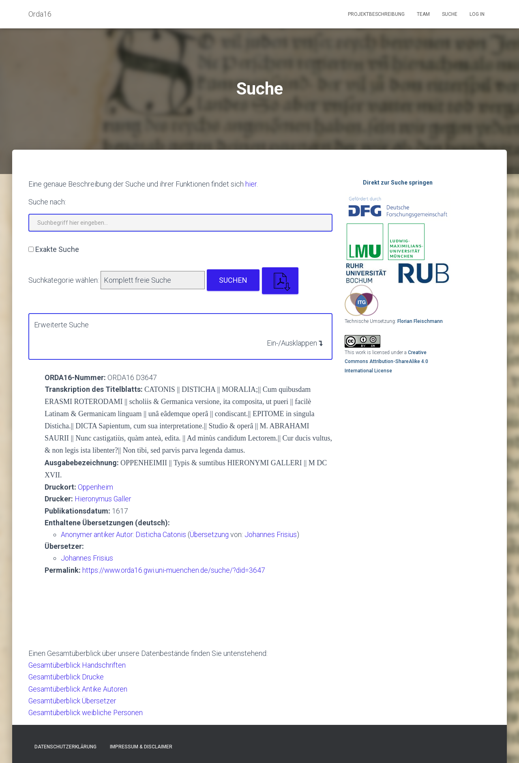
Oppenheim (96, 486)
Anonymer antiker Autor (97, 534)
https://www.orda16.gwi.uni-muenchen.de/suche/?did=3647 (176, 569)
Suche (449, 14)
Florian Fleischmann (420, 321)
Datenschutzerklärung (65, 745)
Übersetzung (211, 534)
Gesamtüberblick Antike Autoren (78, 687)
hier (251, 184)
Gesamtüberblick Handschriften (78, 664)
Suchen (233, 280)
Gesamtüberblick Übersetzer (73, 699)
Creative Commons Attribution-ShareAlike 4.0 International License (386, 362)
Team (423, 14)
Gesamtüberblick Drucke (67, 676)
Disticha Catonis (163, 534)
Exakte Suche (57, 249)
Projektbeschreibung (376, 14)
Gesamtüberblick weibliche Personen (87, 711)
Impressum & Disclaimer (141, 745)
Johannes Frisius (274, 534)
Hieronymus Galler (104, 498)
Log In (477, 14)
